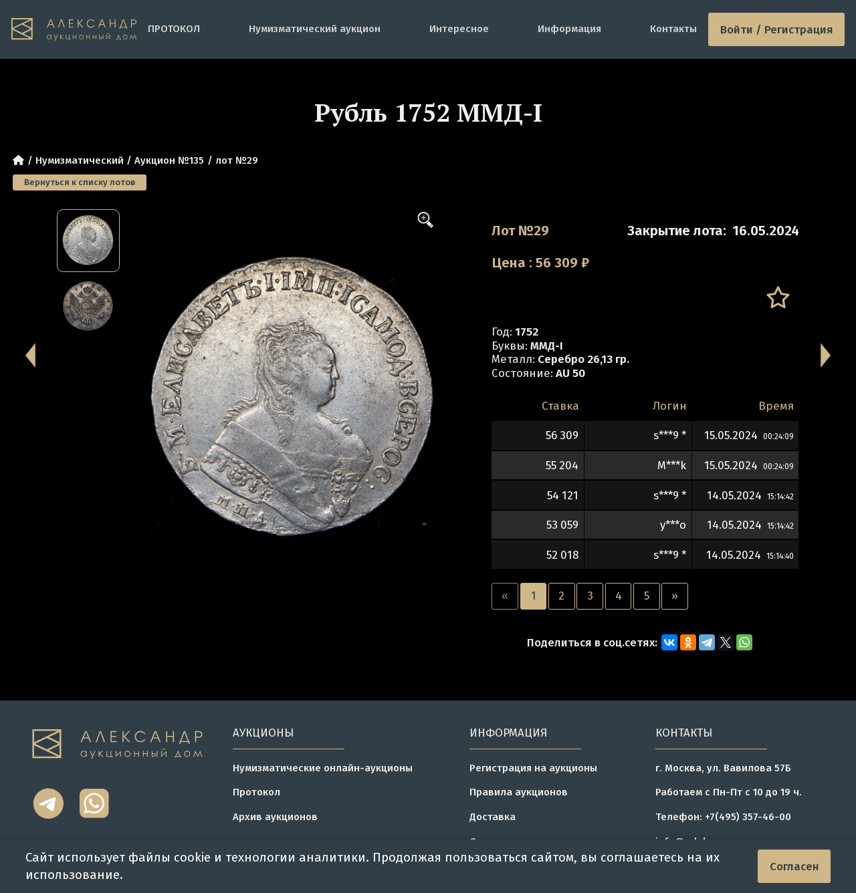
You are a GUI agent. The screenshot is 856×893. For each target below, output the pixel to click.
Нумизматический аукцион (315, 29)
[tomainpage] (73, 29)
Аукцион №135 (169, 160)
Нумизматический (79, 160)
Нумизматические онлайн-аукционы (323, 768)
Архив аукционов (275, 817)
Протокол (256, 792)
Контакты (673, 29)
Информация (569, 29)
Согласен (794, 866)
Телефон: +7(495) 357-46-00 (723, 817)
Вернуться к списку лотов (79, 182)
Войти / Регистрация (776, 29)
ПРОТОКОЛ (174, 29)
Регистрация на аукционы (533, 768)
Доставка (492, 817)
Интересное (459, 29)
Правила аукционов (518, 792)
